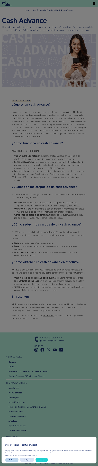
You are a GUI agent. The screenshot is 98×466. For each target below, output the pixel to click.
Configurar (27, 460)
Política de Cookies (13, 455)
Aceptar (41, 460)
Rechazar (12, 460)
